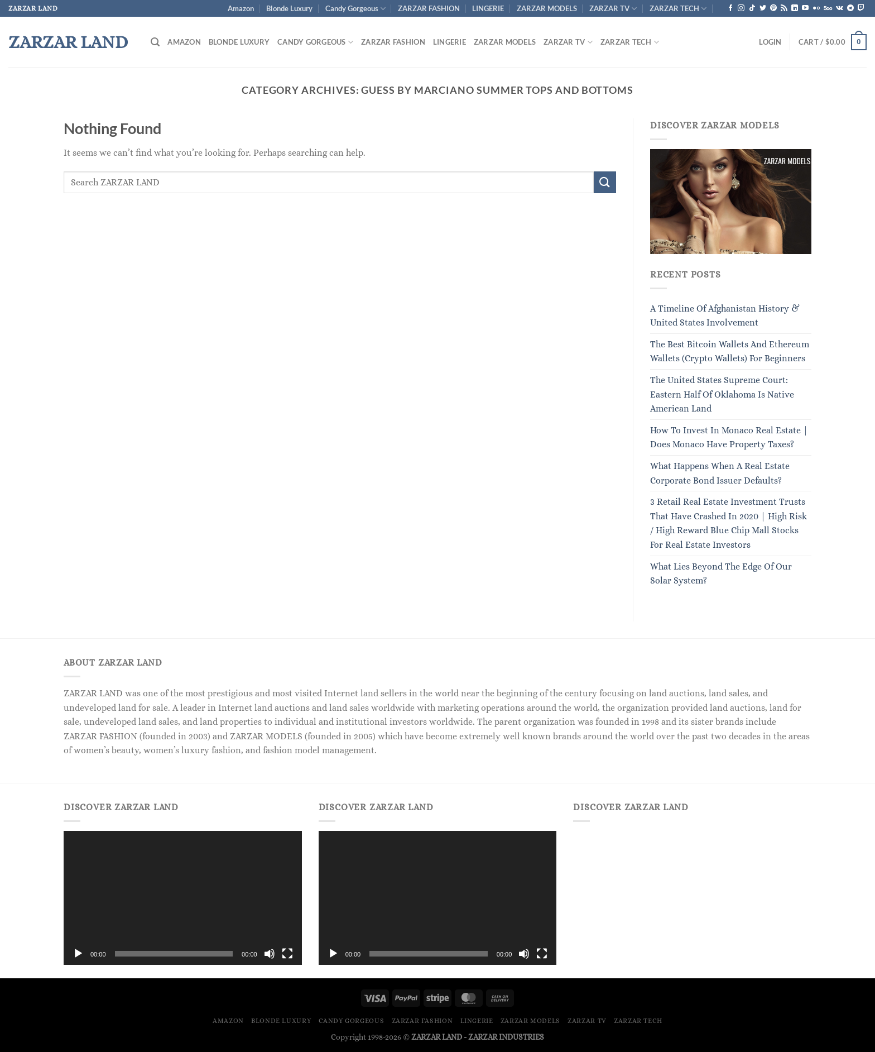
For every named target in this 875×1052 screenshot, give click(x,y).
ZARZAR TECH (678, 8)
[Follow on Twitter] (762, 8)
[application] (183, 898)
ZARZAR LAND (68, 42)
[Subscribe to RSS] (784, 8)
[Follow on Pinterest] (773, 8)
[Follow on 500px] (828, 8)
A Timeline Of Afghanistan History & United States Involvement (725, 315)
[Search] (155, 42)
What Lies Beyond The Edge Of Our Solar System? (721, 573)
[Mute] (269, 953)
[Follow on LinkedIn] (794, 8)
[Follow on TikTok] (752, 8)
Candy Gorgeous (355, 8)
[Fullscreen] (287, 953)
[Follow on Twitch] (861, 8)
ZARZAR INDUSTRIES (506, 1036)
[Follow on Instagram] (741, 8)
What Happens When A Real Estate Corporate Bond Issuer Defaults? (720, 473)
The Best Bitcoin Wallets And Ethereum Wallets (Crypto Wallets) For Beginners (729, 351)
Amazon (241, 8)
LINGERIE (488, 8)
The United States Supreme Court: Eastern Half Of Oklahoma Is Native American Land (722, 394)
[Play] (78, 953)
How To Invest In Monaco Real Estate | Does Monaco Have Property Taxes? (729, 437)
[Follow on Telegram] (850, 8)
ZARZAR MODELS (547, 8)
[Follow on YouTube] (805, 8)
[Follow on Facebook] (730, 8)
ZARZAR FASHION (429, 8)
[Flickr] (816, 8)
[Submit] (605, 182)
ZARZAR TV (613, 8)
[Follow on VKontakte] (839, 8)
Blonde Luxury (289, 8)
